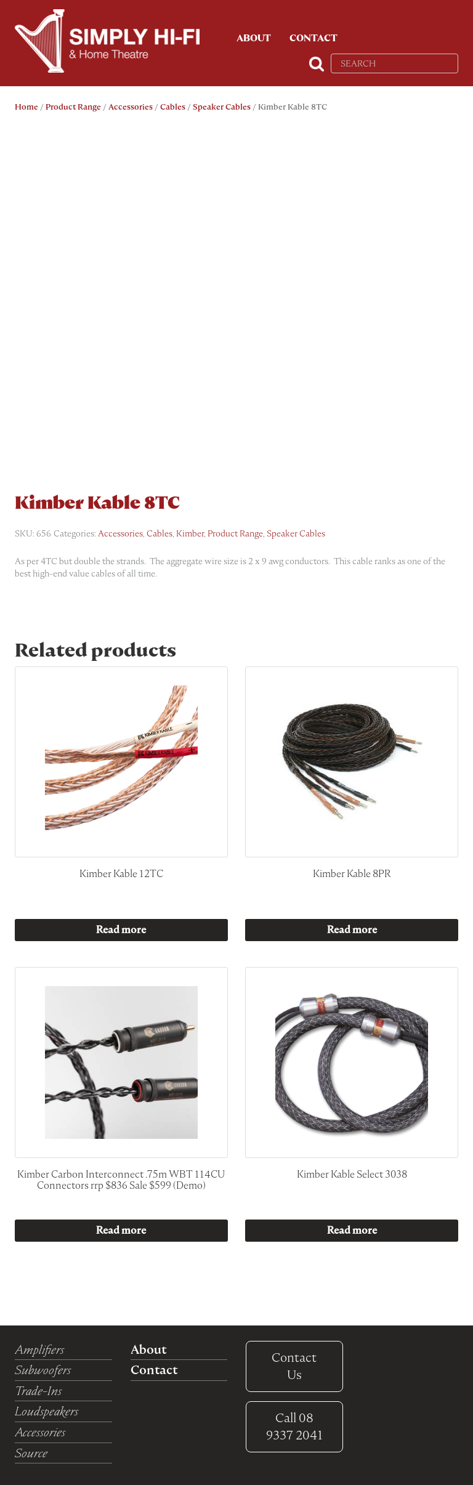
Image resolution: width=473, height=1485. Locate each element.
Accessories (130, 106)
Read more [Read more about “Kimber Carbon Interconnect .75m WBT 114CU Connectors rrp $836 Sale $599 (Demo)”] (121, 1230)
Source (31, 1453)
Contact (313, 38)
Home (26, 106)
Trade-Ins (38, 1390)
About (253, 38)
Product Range (73, 106)
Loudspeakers (46, 1411)
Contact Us (294, 1366)
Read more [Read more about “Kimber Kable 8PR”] (352, 930)
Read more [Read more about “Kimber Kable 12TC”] (121, 930)
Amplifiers (39, 1349)
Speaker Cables (222, 106)
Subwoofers (43, 1369)
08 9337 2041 (294, 1426)
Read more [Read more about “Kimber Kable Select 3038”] (352, 1230)
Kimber (190, 533)
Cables (172, 106)
